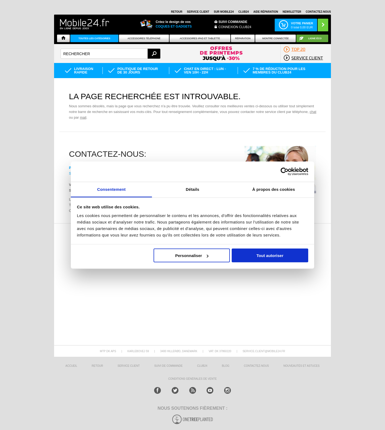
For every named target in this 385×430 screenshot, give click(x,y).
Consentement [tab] (111, 189)
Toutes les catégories (94, 38)
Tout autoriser (270, 255)
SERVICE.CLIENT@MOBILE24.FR (264, 351)
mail (83, 117)
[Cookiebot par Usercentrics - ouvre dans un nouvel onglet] (284, 172)
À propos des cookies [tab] (273, 189)
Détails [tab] (192, 189)
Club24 (243, 11)
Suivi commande (232, 22)
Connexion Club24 (234, 27)
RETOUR (176, 11)
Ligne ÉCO (315, 38)
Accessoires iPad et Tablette (200, 38)
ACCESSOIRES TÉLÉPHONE (144, 38)
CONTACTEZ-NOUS (318, 11)
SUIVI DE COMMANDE (168, 365)
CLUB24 (202, 365)
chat (313, 112)
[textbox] (110, 54)
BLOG (226, 365)
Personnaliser (191, 255)
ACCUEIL (71, 365)
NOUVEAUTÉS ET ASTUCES (301, 365)
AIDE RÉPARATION (265, 11)
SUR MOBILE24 (224, 11)
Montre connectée (275, 38)
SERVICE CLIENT (198, 11)
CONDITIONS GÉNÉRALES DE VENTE (192, 378)
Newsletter (292, 11)
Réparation (242, 38)
